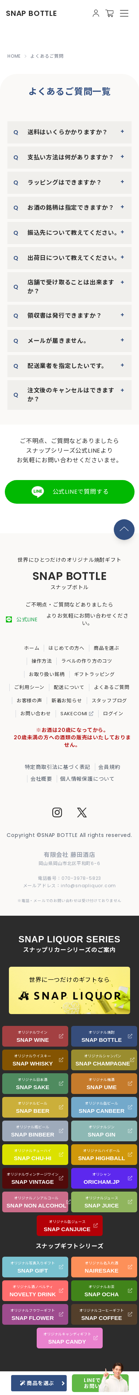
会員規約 (109, 767)
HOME (14, 56)
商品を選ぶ (106, 648)
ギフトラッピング (94, 674)
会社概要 (41, 779)
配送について (69, 687)
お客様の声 (29, 700)
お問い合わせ (35, 713)
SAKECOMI (77, 713)
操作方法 (42, 661)
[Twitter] (82, 814)
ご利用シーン (29, 687)
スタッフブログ (110, 700)
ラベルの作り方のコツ (86, 661)
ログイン (113, 713)
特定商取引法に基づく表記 (58, 767)
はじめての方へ (67, 648)
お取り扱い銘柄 (47, 674)
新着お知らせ (67, 700)
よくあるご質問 (112, 687)
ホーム (31, 648)
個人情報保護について (87, 779)
